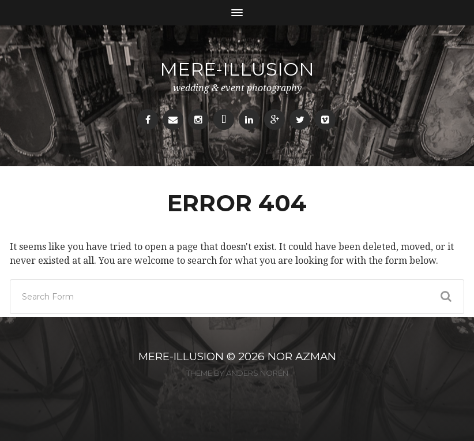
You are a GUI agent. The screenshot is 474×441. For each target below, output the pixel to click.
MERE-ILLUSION (181, 356)
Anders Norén (257, 373)
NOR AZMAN (302, 356)
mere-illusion (237, 69)
